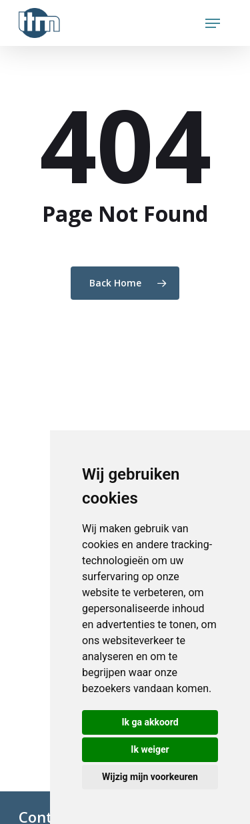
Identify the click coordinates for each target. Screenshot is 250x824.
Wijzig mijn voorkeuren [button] (150, 776)
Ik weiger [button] (150, 749)
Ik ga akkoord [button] (149, 722)
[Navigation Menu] (212, 23)
